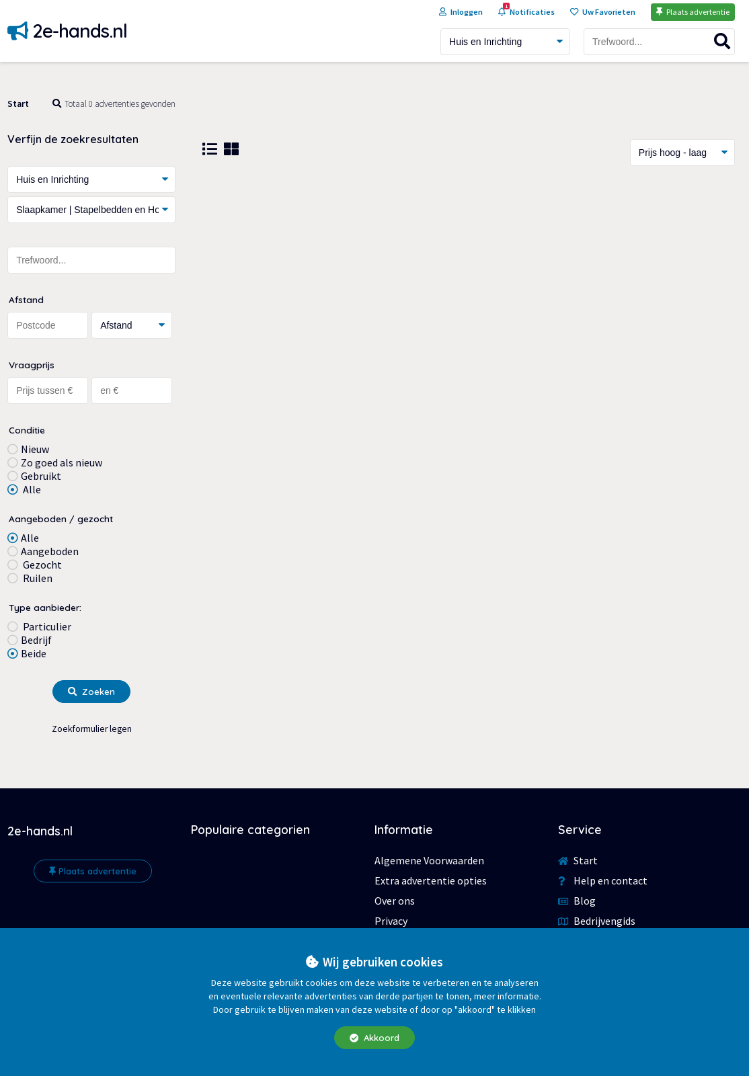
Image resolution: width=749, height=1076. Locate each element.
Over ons (394, 900)
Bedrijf (36, 640)
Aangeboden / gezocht (61, 518)
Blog (577, 900)
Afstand (26, 299)
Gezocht (41, 564)
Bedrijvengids (596, 920)
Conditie (27, 430)
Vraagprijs (31, 364)
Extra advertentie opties (430, 880)
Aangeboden (50, 551)
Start (18, 104)
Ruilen (36, 578)
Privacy (390, 920)
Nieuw (35, 449)
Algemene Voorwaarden (429, 860)
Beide (33, 653)
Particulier (46, 626)
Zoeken (91, 691)
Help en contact (602, 880)
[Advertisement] (469, 287)
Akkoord (374, 1037)
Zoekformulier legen (92, 729)
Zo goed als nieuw (61, 462)
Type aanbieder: (45, 607)
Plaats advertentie (92, 871)
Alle (31, 489)
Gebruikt (41, 476)
